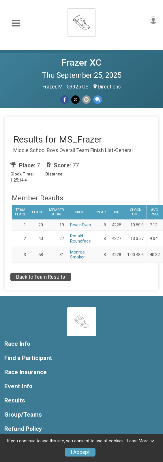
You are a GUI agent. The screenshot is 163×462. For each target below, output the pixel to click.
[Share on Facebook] (64, 99)
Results (14, 400)
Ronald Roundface (80, 238)
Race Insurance (25, 372)
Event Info (18, 386)
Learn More (140, 441)
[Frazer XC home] (81, 21)
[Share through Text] (97, 99)
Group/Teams (23, 414)
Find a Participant (28, 358)
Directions (109, 87)
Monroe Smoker (77, 255)
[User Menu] (153, 20)
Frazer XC (81, 62)
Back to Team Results (40, 277)
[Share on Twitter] (75, 99)
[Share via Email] (86, 99)
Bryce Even (80, 225)
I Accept (80, 452)
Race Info (17, 344)
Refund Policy (23, 429)
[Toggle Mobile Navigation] (16, 23)
